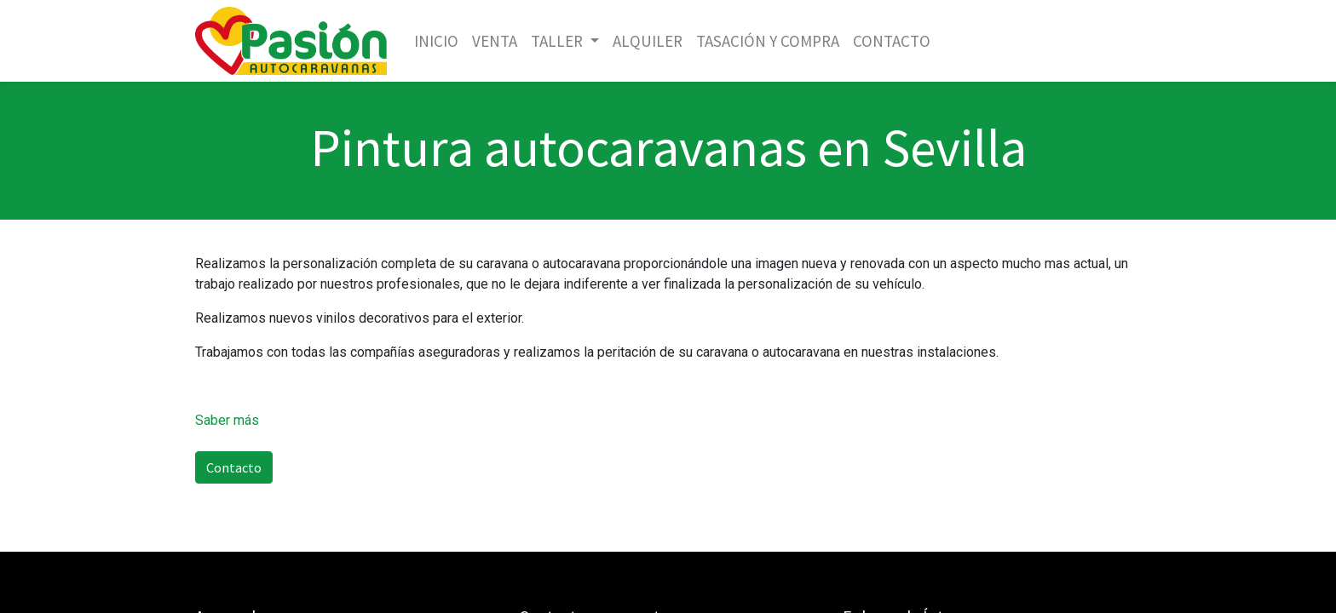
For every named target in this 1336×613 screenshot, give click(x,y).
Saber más (227, 420)
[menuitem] (436, 41)
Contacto (234, 467)
